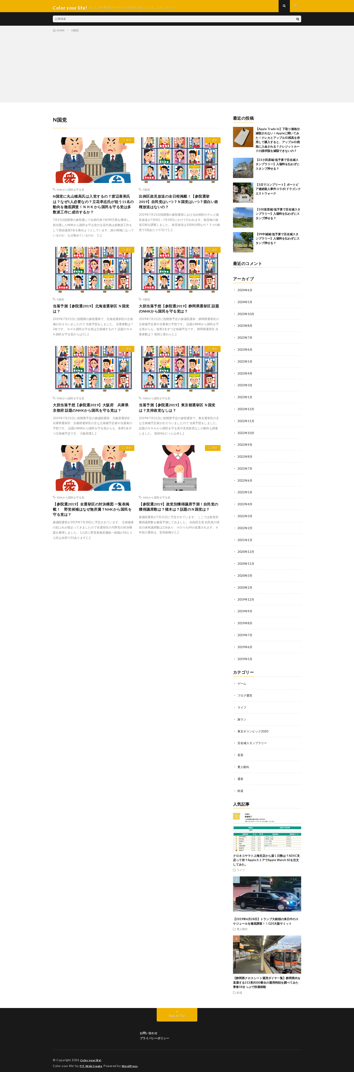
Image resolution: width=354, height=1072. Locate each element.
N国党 (146, 193)
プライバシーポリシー (154, 1034)
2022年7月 (245, 469)
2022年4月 (245, 504)
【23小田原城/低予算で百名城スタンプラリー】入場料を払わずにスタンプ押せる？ (278, 168)
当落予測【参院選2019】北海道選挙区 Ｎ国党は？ (93, 316)
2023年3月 (245, 387)
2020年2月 (245, 586)
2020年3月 (245, 575)
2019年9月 (245, 610)
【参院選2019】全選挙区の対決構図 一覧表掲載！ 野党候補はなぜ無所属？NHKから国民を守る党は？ (93, 526)
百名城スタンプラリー (253, 740)
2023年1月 (245, 399)
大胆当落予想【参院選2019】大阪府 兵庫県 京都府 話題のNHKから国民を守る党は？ (93, 419)
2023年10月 (246, 317)
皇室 (241, 752)
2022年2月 (245, 528)
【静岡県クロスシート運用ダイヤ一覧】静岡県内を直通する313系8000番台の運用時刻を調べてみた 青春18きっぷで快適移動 (267, 978)
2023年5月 (245, 364)
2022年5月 (245, 493)
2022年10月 (246, 434)
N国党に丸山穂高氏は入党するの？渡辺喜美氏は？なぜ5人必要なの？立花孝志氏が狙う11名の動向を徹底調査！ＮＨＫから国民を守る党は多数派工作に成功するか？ (93, 209)
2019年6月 (245, 645)
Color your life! (92, 1056)
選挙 (127, 144)
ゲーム (242, 681)
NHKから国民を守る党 (70, 193)
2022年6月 (245, 481)
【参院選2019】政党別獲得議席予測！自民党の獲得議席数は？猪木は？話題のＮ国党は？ (179, 526)
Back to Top (177, 1012)
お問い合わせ (148, 1029)
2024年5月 (245, 305)
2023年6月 (245, 352)
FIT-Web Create (92, 1062)
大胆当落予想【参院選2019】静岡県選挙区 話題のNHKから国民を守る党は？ (179, 316)
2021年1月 (245, 540)
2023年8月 (245, 329)
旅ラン (242, 716)
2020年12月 (246, 551)
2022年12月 (246, 411)
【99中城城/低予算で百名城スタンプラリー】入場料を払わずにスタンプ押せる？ (278, 242)
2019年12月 (246, 598)
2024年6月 (245, 293)
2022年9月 (245, 446)
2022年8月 (245, 457)
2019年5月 (245, 657)
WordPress (132, 1062)
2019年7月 (245, 633)
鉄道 (241, 787)
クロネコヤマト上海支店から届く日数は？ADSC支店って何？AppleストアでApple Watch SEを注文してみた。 (266, 856)
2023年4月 (245, 375)
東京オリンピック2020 (254, 728)
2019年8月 (245, 622)
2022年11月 (246, 422)
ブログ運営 (245, 693)
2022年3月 (245, 516)
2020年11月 (246, 563)
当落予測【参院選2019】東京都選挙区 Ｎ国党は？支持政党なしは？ (179, 416)
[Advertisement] (177, 70)
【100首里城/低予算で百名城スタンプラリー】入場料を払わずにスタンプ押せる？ (278, 217)
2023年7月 (245, 340)
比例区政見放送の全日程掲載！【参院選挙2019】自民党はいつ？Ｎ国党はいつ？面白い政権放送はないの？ (179, 206)
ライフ (242, 705)
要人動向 (244, 763)
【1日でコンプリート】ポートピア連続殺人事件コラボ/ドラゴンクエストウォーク (278, 192)
